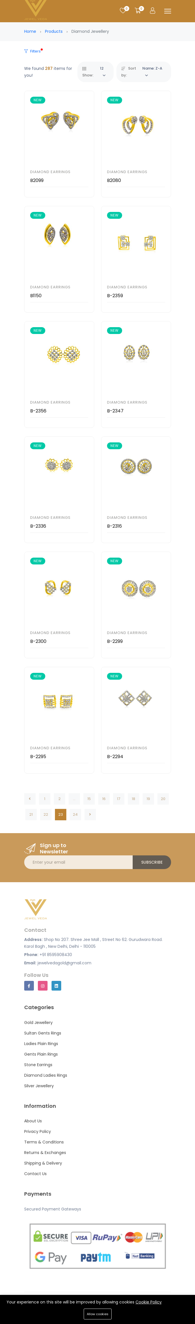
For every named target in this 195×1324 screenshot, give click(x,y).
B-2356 (38, 411)
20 (163, 798)
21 (31, 814)
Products (54, 31)
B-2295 (38, 756)
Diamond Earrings (50, 172)
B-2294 (115, 756)
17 (118, 798)
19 (148, 798)
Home (30, 31)
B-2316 (114, 526)
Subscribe (152, 862)
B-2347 (115, 411)
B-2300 (38, 641)
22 (46, 814)
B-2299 (115, 641)
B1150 (36, 295)
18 (133, 798)
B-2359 (115, 295)
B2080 (114, 180)
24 (75, 814)
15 (89, 798)
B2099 (37, 180)
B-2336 (38, 526)
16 (104, 798)
